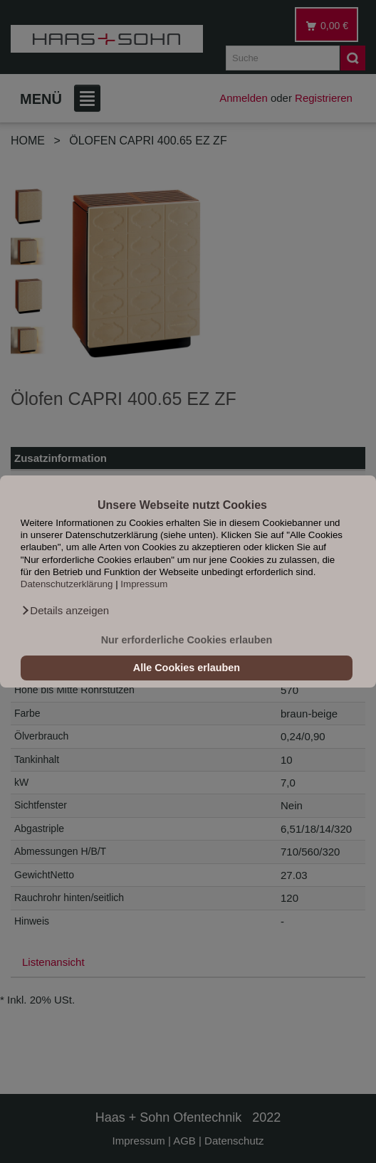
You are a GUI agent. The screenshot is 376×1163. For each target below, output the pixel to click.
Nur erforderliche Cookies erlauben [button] (187, 640)
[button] (65, 610)
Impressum (143, 584)
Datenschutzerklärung (67, 584)
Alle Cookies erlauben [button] (186, 667)
